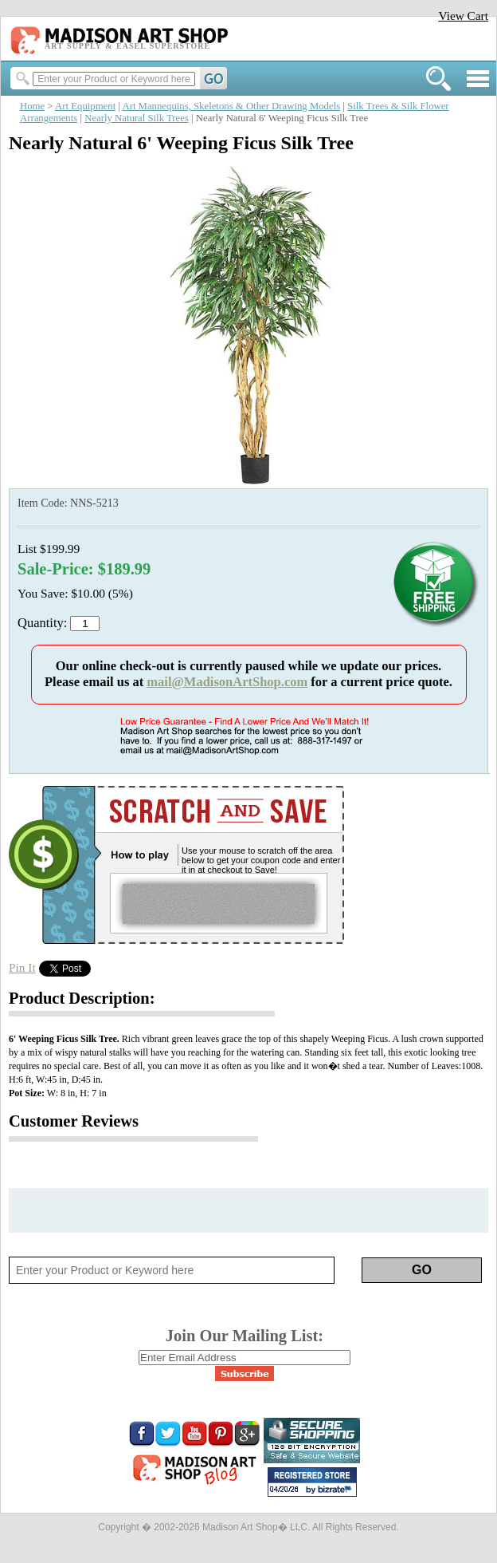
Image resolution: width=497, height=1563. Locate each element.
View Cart (463, 15)
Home (32, 106)
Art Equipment (85, 106)
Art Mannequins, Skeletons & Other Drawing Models (231, 106)
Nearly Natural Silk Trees (136, 118)
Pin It (22, 967)
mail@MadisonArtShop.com (227, 681)
